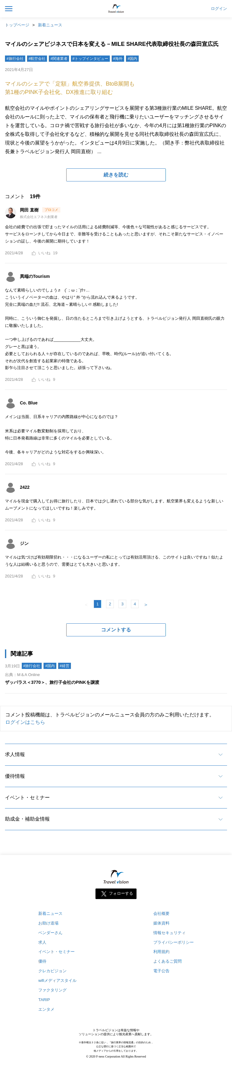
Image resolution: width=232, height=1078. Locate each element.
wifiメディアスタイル (57, 980)
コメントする (116, 629)
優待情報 (15, 776)
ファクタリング (52, 990)
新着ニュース (50, 25)
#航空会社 (37, 58)
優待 (42, 961)
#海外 (118, 58)
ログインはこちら (25, 722)
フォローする (121, 893)
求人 (42, 942)
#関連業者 (58, 58)
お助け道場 (48, 923)
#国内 (132, 58)
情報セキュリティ (169, 932)
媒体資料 (161, 923)
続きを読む (116, 174)
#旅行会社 (15, 58)
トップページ (17, 25)
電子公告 (161, 971)
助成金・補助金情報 (27, 819)
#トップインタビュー (90, 58)
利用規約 (161, 951)
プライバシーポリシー (173, 942)
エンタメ (46, 1009)
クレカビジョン (52, 971)
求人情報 (15, 754)
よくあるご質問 (167, 961)
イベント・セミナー (27, 797)
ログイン (219, 9)
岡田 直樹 (30, 209)
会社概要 (161, 913)
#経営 (64, 666)
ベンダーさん (50, 932)
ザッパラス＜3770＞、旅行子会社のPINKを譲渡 (52, 682)
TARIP (44, 999)
